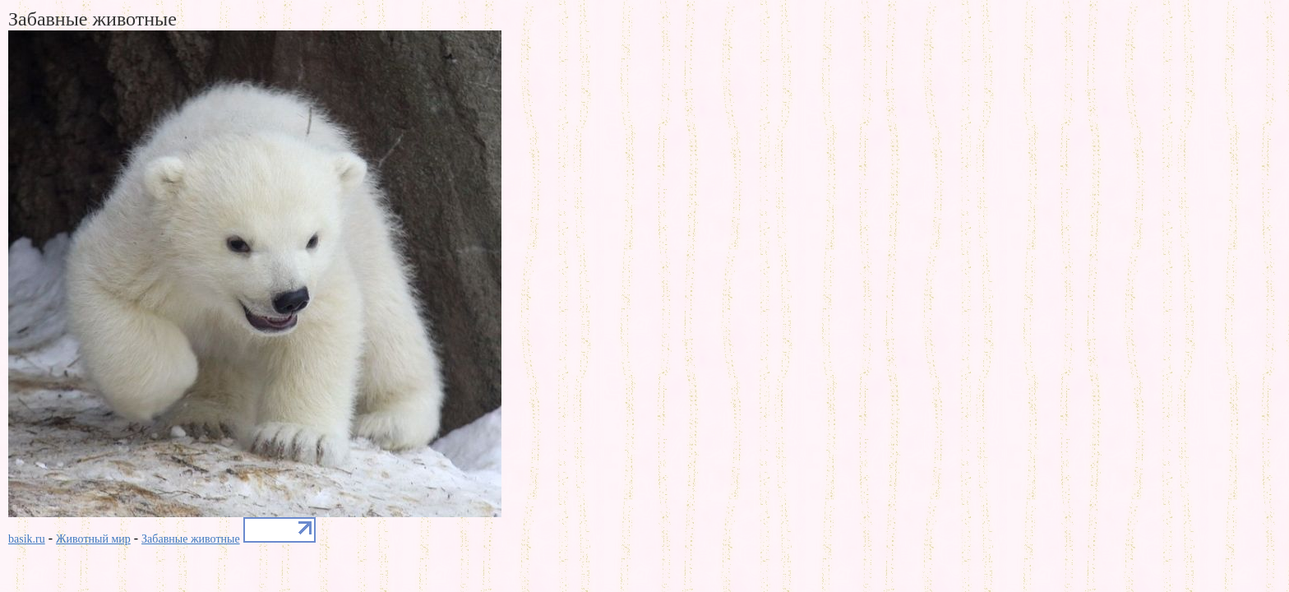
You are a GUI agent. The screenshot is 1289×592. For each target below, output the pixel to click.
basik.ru (26, 539)
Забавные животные (190, 539)
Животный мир (93, 539)
